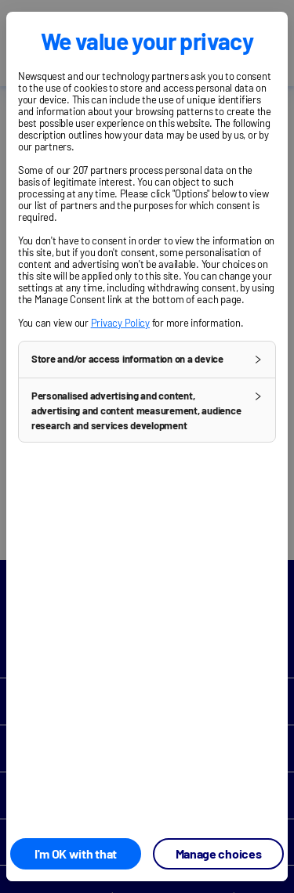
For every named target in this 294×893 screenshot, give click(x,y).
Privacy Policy (120, 322)
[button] (147, 360)
